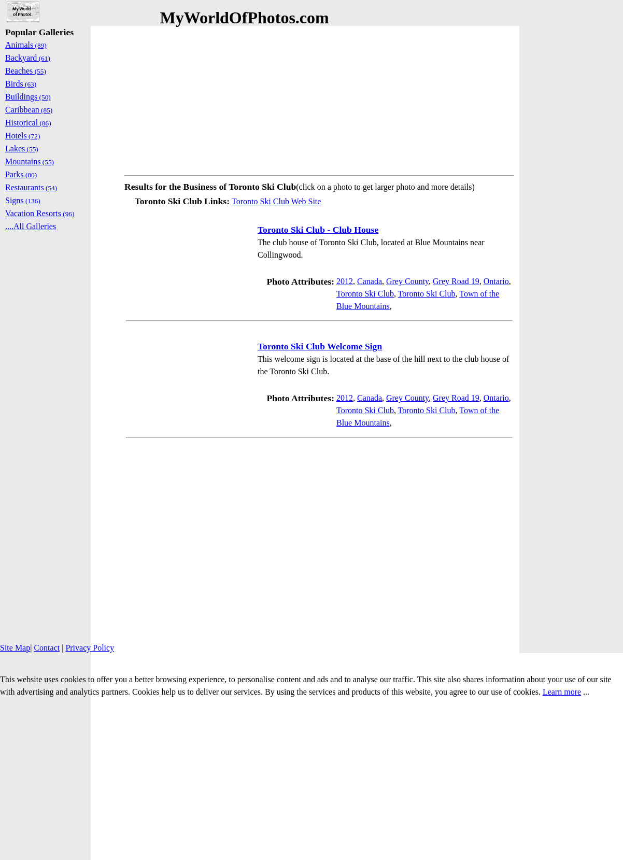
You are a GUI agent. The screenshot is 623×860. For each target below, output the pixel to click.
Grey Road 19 (456, 281)
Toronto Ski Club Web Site (276, 201)
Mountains (29, 161)
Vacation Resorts (40, 213)
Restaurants (31, 187)
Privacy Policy (89, 647)
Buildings (28, 96)
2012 (344, 281)
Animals (26, 44)
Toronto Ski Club (365, 293)
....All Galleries (30, 226)
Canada (369, 281)
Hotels (22, 135)
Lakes (21, 148)
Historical (28, 122)
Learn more (562, 691)
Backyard (27, 57)
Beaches (25, 70)
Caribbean (28, 109)
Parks (21, 174)
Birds (20, 83)
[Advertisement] (319, 98)
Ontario (496, 281)
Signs (22, 200)
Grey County (407, 281)
